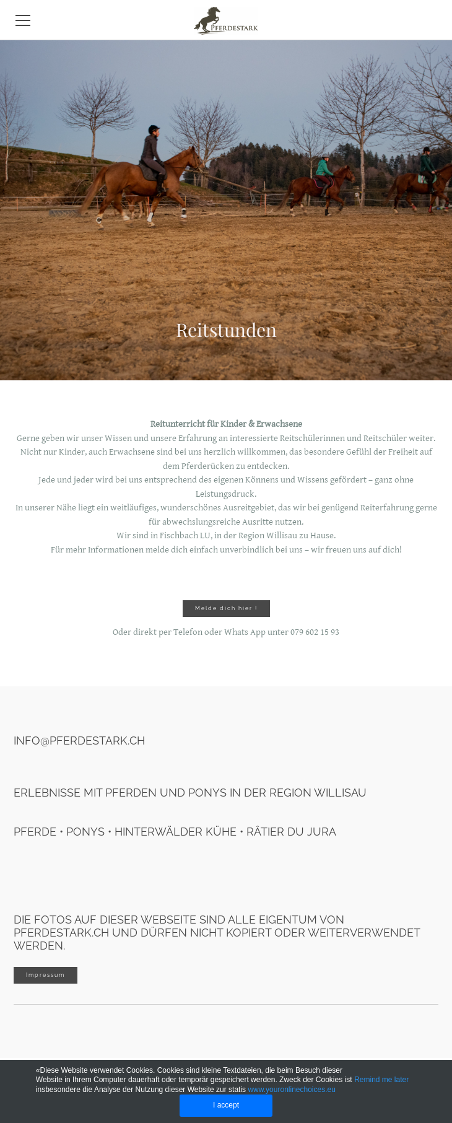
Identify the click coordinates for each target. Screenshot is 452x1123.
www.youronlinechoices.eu (291, 1089)
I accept (226, 1105)
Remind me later (381, 1079)
